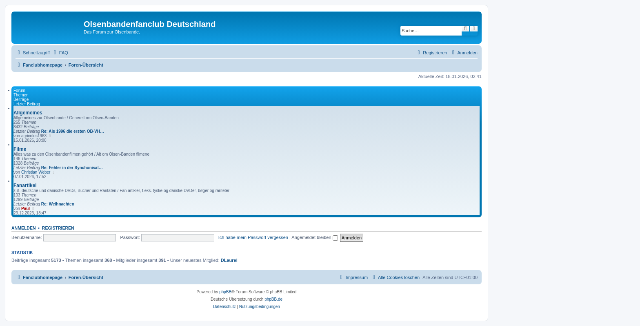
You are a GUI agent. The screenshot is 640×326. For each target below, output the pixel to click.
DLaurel (229, 260)
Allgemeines (27, 113)
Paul (25, 208)
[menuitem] (60, 53)
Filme (19, 149)
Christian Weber (36, 172)
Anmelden (23, 228)
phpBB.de (273, 299)
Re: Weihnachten (57, 204)
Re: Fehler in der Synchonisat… (72, 167)
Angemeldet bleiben (314, 237)
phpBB (225, 292)
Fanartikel (25, 185)
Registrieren (58, 228)
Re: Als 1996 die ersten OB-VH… (72, 131)
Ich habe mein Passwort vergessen (253, 237)
